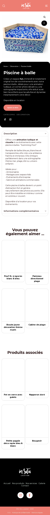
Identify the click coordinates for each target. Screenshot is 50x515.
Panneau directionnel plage (36, 278)
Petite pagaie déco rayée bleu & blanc (13, 443)
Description (10, 133)
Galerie (42, 483)
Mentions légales (37, 512)
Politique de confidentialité (21, 512)
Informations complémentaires (21, 211)
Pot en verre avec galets (13, 396)
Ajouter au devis (12, 108)
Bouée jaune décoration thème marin (13, 327)
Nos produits (18, 483)
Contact (25, 486)
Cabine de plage (36, 325)
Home (6, 66)
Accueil (7, 483)
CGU (9, 512)
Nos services (31, 483)
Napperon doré (37, 395)
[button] (3, 6)
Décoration (14, 66)
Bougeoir (37, 441)
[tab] (25, 133)
